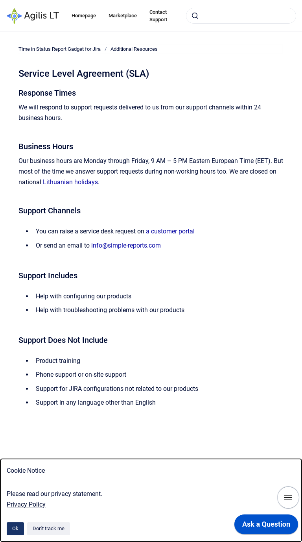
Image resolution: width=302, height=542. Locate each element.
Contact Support (158, 16)
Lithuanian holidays (70, 182)
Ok (15, 528)
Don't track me (48, 528)
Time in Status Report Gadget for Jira (59, 49)
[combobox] (241, 15)
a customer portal (170, 231)
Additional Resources (134, 49)
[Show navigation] (288, 497)
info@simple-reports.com (126, 245)
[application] (266, 526)
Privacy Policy (26, 504)
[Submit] (195, 15)
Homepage (84, 15)
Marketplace (123, 15)
